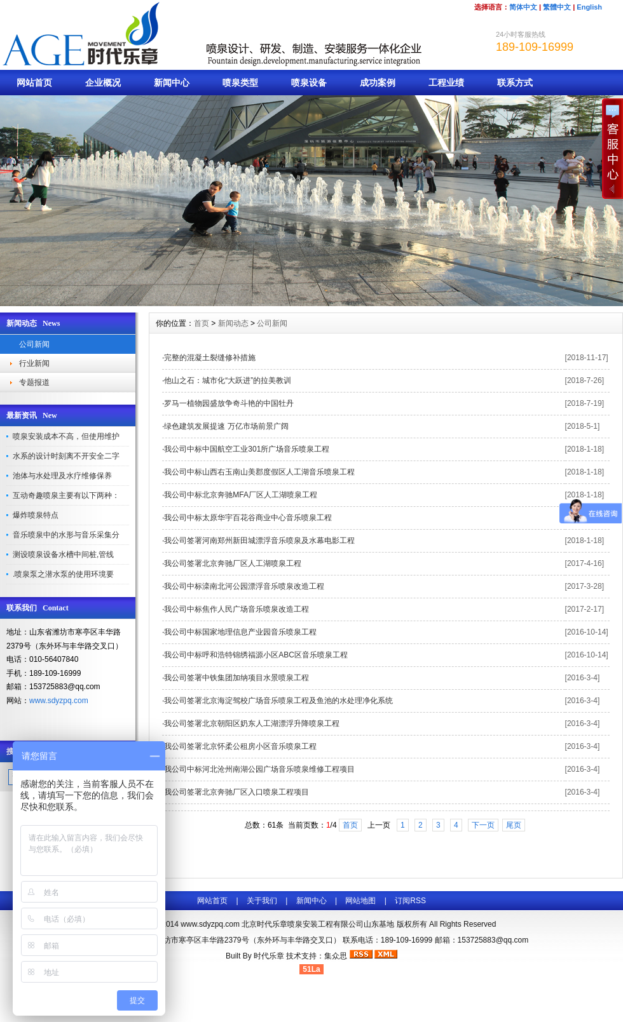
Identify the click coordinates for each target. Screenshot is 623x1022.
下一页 (483, 825)
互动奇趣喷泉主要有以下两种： (66, 495)
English (589, 7)
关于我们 (262, 900)
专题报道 (34, 382)
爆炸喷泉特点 (35, 515)
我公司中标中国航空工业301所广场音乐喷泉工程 (246, 449)
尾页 (513, 825)
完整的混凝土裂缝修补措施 (210, 357)
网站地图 (360, 900)
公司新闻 (34, 344)
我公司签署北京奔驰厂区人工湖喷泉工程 (232, 563)
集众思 (335, 955)
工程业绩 (446, 82)
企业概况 (103, 82)
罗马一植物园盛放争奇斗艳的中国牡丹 (229, 403)
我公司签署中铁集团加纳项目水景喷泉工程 (236, 677)
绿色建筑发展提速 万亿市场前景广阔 (226, 426)
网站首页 (34, 82)
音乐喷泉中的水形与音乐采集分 (66, 534)
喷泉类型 (240, 82)
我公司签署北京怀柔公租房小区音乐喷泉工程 (240, 746)
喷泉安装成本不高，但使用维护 (66, 436)
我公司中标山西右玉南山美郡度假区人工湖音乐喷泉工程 (259, 471)
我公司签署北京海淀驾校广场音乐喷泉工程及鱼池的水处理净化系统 (278, 700)
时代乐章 (269, 955)
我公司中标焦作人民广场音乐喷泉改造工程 (236, 609)
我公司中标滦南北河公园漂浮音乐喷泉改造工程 (244, 586)
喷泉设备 (309, 82)
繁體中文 (557, 7)
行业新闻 (34, 363)
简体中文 (523, 7)
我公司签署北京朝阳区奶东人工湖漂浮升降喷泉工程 (251, 723)
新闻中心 (171, 82)
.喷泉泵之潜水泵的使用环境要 (63, 574)
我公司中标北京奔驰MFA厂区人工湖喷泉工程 (240, 494)
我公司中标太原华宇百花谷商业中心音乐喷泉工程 (248, 517)
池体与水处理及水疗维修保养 (62, 475)
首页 (201, 323)
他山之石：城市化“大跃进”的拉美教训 (227, 380)
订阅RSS (410, 900)
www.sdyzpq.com (58, 700)
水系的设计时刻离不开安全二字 (66, 456)
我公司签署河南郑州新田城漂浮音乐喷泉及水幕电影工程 (259, 540)
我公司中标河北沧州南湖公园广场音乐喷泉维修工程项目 (259, 769)
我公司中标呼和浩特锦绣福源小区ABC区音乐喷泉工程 (256, 654)
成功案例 (377, 82)
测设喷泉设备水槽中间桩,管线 (63, 554)
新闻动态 (233, 323)
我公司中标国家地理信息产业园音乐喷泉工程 (240, 632)
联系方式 (515, 82)
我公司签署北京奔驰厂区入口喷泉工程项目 (236, 792)
